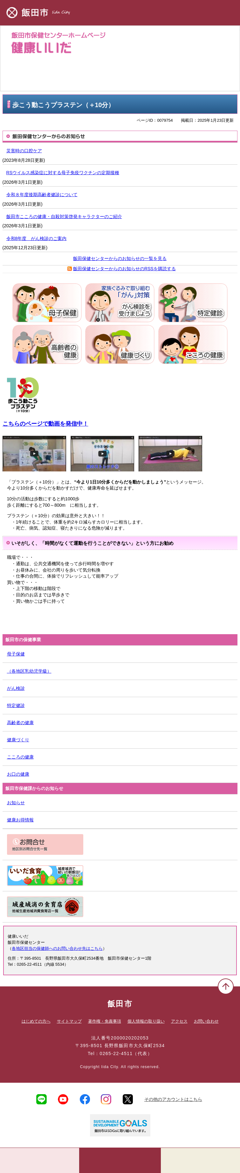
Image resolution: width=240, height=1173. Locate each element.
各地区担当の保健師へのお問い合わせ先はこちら (57, 948)
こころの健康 (20, 756)
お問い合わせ (206, 1021)
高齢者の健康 (20, 722)
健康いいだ (120, 58)
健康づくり (18, 739)
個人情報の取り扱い (146, 1021)
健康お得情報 (20, 819)
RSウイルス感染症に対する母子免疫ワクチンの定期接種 (62, 172)
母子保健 (16, 653)
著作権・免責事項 (104, 1021)
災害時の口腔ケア (24, 150)
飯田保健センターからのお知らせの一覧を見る (120, 258)
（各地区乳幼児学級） (29, 671)
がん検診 (16, 688)
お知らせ (16, 802)
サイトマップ (69, 1021)
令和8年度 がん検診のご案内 (36, 238)
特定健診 (16, 705)
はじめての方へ (36, 1021)
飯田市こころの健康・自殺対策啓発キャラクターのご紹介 (64, 216)
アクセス (179, 1021)
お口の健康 (18, 774)
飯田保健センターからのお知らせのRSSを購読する (124, 268)
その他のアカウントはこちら (173, 1099)
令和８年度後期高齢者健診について (42, 194)
